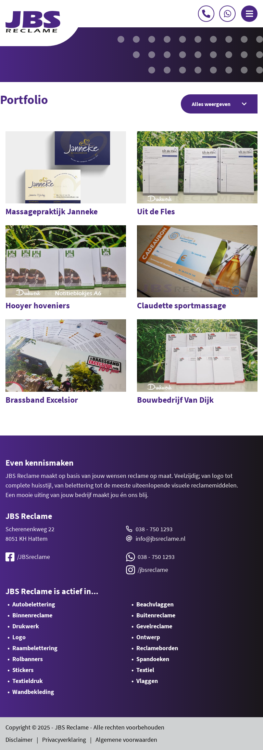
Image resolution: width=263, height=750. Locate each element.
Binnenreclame (32, 615)
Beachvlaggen (155, 604)
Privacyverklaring (64, 740)
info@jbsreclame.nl (161, 539)
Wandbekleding (33, 692)
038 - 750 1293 (154, 529)
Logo (19, 637)
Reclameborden (157, 648)
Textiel (145, 670)
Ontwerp (148, 637)
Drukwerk (25, 626)
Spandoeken (152, 659)
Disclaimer (19, 740)
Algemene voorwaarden (126, 740)
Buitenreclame (155, 615)
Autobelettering (33, 604)
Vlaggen (147, 681)
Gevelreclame (154, 626)
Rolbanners (27, 659)
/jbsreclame (147, 570)
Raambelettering (35, 648)
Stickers (23, 670)
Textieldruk (27, 681)
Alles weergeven (219, 104)
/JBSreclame (27, 557)
